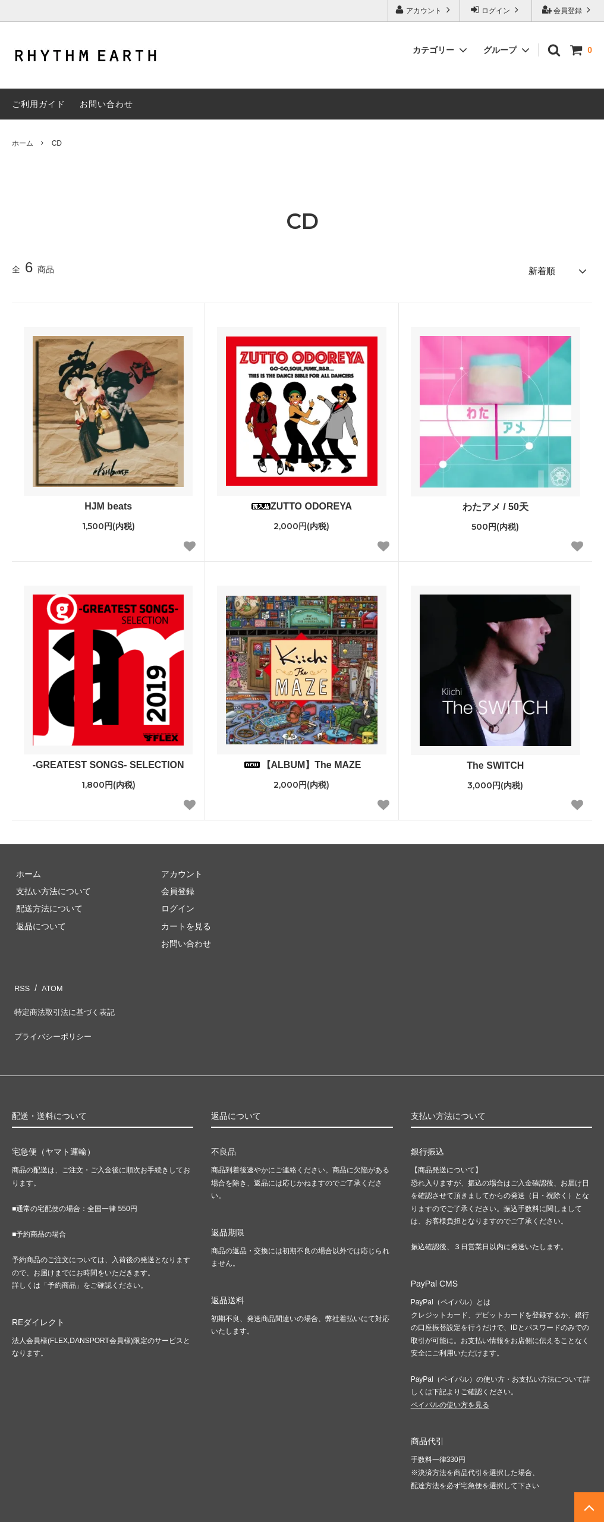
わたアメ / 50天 (495, 503)
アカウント (424, 10)
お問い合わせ (106, 104)
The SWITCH (495, 762)
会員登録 (568, 10)
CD (57, 143)
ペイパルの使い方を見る (450, 1381)
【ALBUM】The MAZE (302, 761)
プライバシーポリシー (53, 1016)
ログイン (496, 10)
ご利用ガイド (38, 104)
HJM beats (108, 503)
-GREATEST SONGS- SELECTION (108, 761)
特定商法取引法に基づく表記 (66, 999)
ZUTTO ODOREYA (301, 503)
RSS (20, 981)
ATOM (47, 981)
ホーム (22, 143)
